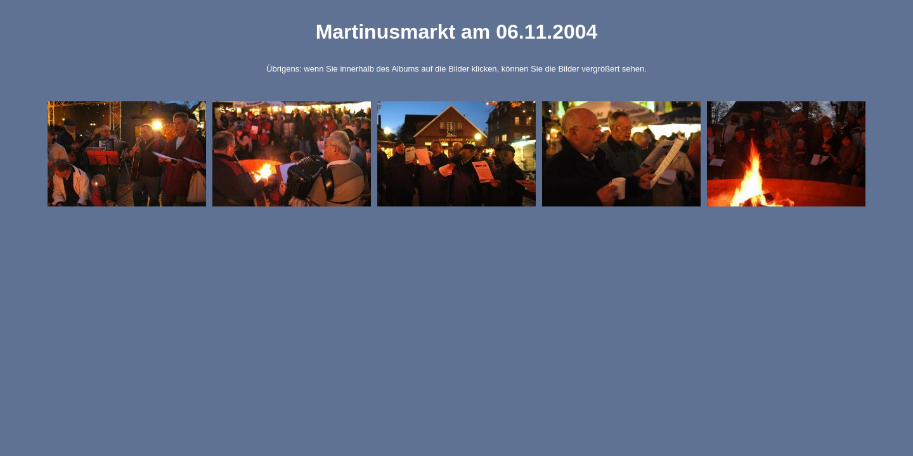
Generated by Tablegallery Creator (456, 221)
